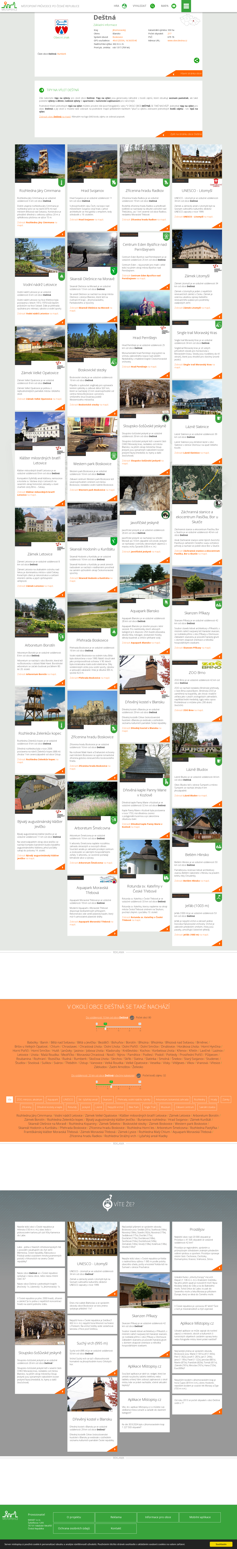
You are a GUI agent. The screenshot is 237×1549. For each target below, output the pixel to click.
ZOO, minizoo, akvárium (185, 501)
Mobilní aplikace (200, 1517)
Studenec (212, 1059)
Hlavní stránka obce (191, 73)
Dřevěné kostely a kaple (132, 692)
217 (169, 33)
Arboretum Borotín (206, 1115)
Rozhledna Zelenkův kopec (65, 1120)
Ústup (84, 1063)
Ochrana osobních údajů (74, 1528)
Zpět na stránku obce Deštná (186, 134)
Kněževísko (130, 1051)
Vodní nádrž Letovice (68, 1115)
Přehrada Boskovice (73, 1128)
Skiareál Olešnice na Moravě (47, 1124)
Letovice (22, 1055)
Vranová (202, 1063)
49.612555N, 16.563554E (125, 40)
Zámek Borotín (34, 1120)
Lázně (180, 416)
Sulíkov (46, 1063)
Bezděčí (103, 1042)
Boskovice (118, 37)
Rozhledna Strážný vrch (120, 1136)
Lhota (35, 1055)
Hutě (55, 1051)
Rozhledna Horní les (140, 1128)
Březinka (157, 1042)
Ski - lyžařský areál (77, 268)
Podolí (159, 1055)
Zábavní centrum (76, 453)
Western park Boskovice (191, 1124)
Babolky (32, 1042)
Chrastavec (69, 1046)
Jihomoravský (119, 30)
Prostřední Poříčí (191, 1055)
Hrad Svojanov (178, 1120)
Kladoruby (113, 1051)
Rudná (66, 1059)
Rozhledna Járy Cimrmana (34, 1115)
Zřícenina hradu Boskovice (107, 1128)
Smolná (164, 1059)
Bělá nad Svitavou (63, 1042)
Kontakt (116, 1528)
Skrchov (116, 1059)
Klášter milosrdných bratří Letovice (143, 1115)
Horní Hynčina (211, 1046)
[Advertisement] (118, 976)
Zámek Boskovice (160, 1124)
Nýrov (121, 1055)
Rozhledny (23, 180)
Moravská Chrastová (90, 1055)
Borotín (131, 1042)
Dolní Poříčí (130, 1046)
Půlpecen (211, 1055)
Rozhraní (40, 1059)
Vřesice (215, 1063)
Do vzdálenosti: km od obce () (103, 1075)
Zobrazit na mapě (37, 313)
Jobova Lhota (95, 1051)
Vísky (166, 1063)
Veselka (155, 1063)
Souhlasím (221, 1544)
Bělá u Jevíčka (86, 1042)
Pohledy (171, 1055)
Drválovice (168, 1046)
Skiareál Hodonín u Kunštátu (37, 1128)
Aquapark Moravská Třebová (192, 1132)
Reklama (116, 1517)
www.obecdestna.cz (177, 40)
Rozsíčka (54, 1059)
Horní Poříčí (21, 1051)
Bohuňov (117, 1042)
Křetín (193, 1051)
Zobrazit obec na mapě (55, 116)
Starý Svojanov (194, 1059)
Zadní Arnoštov (119, 1067)
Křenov (182, 1051)
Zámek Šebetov (109, 1124)
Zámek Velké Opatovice (101, 1115)
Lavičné (205, 1051)
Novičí (111, 1055)
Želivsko (137, 1067)
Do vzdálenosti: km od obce (107, 1017)
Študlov (20, 1063)
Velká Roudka (114, 1063)
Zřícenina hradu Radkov (86, 1136)
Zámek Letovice (179, 1115)
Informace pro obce (158, 1517)
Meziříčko (67, 1055)
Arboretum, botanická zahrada (32, 635)
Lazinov (218, 1051)
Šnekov (177, 1059)
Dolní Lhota (112, 1046)
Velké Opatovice (137, 1063)
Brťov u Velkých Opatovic (31, 1046)
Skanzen (180, 603)
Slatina (138, 1059)
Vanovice (96, 1063)
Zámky (23, 362)
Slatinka (151, 1059)
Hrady (75, 180)
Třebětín (71, 1063)
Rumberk (61, 53)
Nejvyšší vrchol (181, 895)
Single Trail (76, 360)
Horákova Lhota (188, 1046)
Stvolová (33, 1063)
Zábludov (100, 1067)
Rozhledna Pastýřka (203, 1128)
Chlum (55, 1046)
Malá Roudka (50, 1055)
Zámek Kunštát (200, 1120)
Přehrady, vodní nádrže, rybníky (32, 274)
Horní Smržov (40, 1051)
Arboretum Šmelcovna (172, 1128)
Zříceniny (75, 727)
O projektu (74, 1517)
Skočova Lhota (99, 1059)
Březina (143, 1042)
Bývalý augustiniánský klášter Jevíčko (110, 1120)
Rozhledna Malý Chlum (154, 1132)
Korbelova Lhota (163, 1051)
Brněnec (202, 1042)
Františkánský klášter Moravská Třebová (51, 1132)
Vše (9, 1099)
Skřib (127, 1059)
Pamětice (134, 1055)
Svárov (58, 1063)
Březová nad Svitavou (179, 1042)
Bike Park (134, 1107)
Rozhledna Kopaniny (83, 1124)
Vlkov (190, 1063)
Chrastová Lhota (91, 1046)
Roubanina (23, 1059)
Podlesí (148, 1055)
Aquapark (75, 877)
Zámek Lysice (127, 1132)
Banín (44, 1042)
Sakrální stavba (24, 448)
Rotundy (127, 876)
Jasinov (79, 1051)
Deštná (104, 17)
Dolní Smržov (150, 1046)
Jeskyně (127, 416)
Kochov (145, 1051)
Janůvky (67, 1051)
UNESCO (180, 180)
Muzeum (23, 544)
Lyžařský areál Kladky (153, 1136)
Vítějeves (178, 1063)
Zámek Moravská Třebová (97, 1132)
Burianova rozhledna (152, 1120)
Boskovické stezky (134, 1124)
